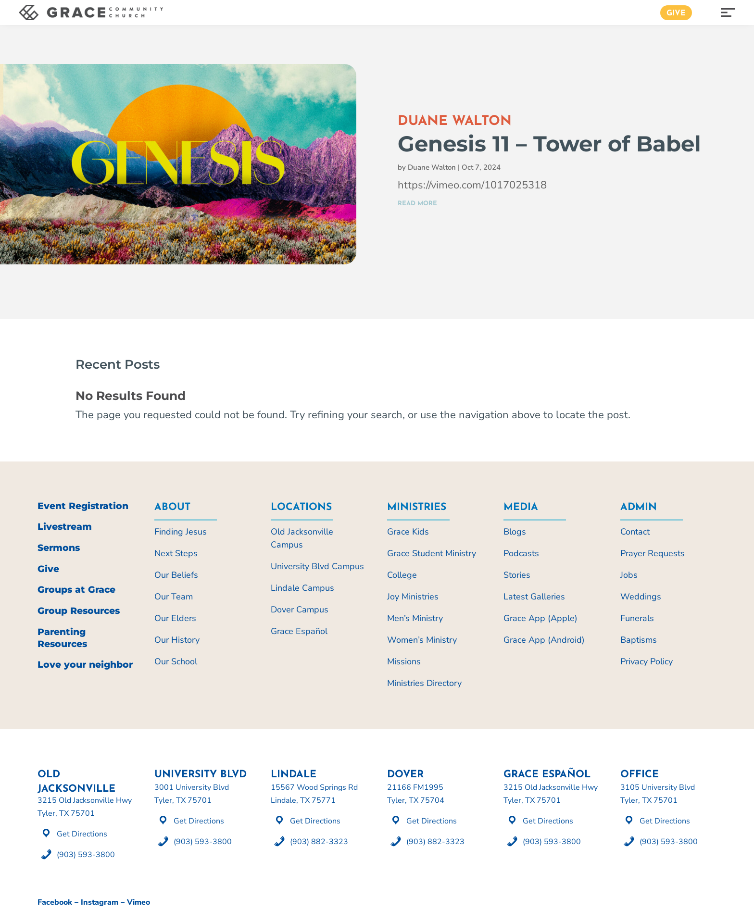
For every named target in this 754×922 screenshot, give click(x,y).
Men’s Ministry (415, 618)
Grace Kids (408, 531)
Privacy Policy (646, 661)
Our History (177, 640)
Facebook (55, 902)
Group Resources (79, 610)
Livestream (65, 526)
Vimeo (138, 902)
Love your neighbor (85, 664)
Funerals (637, 618)
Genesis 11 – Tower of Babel (549, 143)
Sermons (59, 547)
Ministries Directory (424, 683)
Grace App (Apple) (540, 618)
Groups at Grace (76, 589)
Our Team (173, 596)
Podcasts (521, 553)
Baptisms (638, 640)
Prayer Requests (652, 553)
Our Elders (175, 618)
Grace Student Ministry (431, 553)
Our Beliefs (176, 575)
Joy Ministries (413, 596)
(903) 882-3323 (319, 841)
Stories (516, 575)
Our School (175, 661)
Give (676, 13)
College (402, 575)
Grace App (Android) (544, 640)
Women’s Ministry (422, 640)
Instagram (99, 902)
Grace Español (299, 631)
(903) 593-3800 (86, 854)
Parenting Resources (62, 637)
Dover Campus (299, 609)
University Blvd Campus (317, 566)
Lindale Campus (302, 588)
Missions (404, 661)
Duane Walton (432, 167)
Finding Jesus (180, 531)
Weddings (640, 596)
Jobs (629, 575)
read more (417, 203)
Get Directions (82, 834)
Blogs (514, 531)
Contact (635, 531)
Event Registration (83, 505)
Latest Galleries (534, 596)
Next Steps (176, 553)
